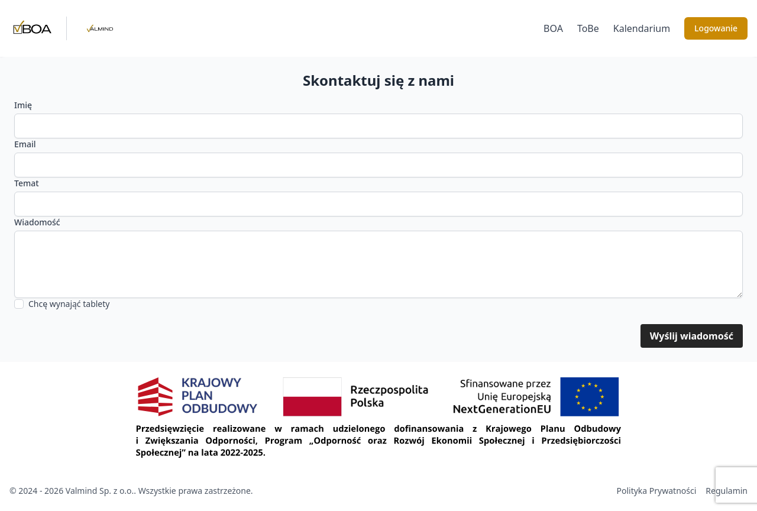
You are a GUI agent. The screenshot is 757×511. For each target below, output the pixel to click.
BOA (553, 28)
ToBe (588, 28)
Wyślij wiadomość (691, 335)
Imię (23, 105)
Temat (26, 183)
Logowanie (715, 28)
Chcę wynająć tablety (68, 303)
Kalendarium (641, 28)
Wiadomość (37, 222)
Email (25, 144)
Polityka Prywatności (657, 490)
